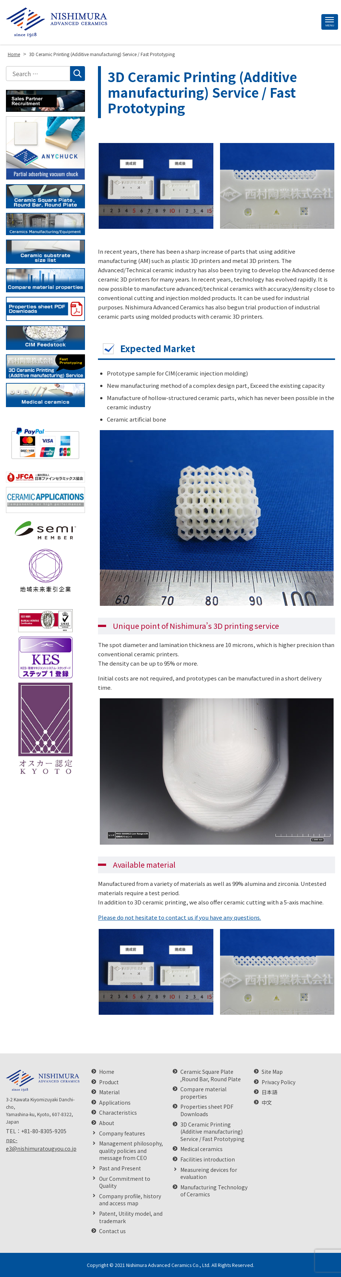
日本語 (269, 1092)
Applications (115, 1102)
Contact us (112, 1231)
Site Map (272, 1071)
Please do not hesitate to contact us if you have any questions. (179, 917)
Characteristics (118, 1112)
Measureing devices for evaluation (208, 1173)
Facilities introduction (207, 1159)
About (106, 1123)
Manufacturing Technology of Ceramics (213, 1191)
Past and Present (120, 1168)
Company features (122, 1133)
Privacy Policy (278, 1082)
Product (109, 1082)
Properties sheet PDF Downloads (206, 1110)
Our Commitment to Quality (124, 1182)
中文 (267, 1102)
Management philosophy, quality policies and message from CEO (131, 1150)
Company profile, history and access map (130, 1200)
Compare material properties (203, 1093)
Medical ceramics (201, 1149)
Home (106, 1071)
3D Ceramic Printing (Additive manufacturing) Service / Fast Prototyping (212, 1132)
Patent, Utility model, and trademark (131, 1217)
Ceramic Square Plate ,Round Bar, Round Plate (210, 1075)
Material (109, 1092)
